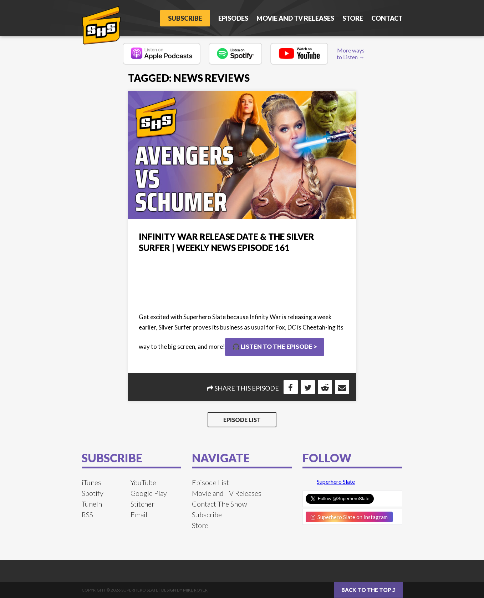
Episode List (242, 419)
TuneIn (92, 503)
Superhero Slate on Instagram (349, 517)
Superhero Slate (336, 481)
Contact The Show (219, 503)
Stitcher (142, 503)
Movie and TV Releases (295, 18)
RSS (87, 514)
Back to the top (368, 590)
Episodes (233, 18)
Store (352, 18)
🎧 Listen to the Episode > (274, 346)
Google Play (149, 493)
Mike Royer (195, 590)
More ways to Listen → (351, 53)
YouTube (143, 482)
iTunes (91, 482)
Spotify (92, 493)
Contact (387, 18)
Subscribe (185, 18)
